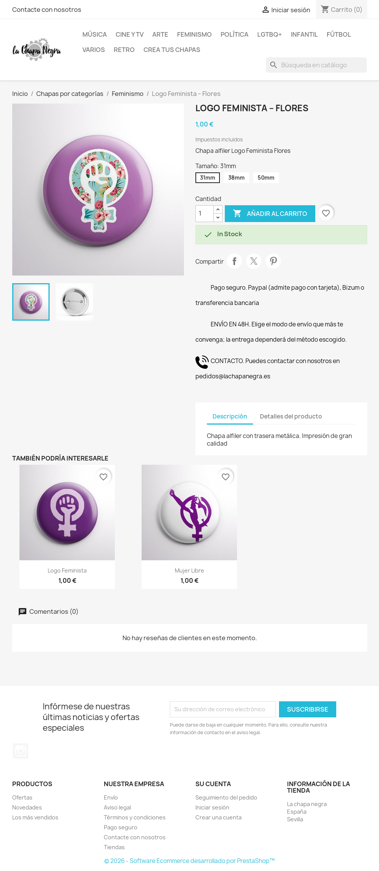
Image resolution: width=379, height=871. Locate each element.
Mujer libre (189, 570)
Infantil (304, 34)
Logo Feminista (67, 570)
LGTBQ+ (269, 34)
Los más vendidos (35, 817)
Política (234, 34)
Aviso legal (117, 807)
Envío (111, 797)
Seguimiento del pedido (226, 797)
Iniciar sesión (212, 807)
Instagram (20, 751)
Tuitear (253, 261)
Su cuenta (213, 784)
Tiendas (114, 847)
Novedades (27, 807)
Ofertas (22, 797)
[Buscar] (316, 65)
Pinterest (273, 261)
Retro (124, 49)
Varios (93, 49)
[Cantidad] (204, 213)
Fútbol (339, 34)
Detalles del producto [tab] (291, 416)
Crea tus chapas (172, 49)
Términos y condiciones (135, 817)
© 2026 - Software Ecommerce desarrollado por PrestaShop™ (189, 861)
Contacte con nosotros (46, 9)
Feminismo (194, 34)
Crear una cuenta (218, 817)
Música (94, 34)
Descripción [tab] (230, 416)
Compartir (234, 261)
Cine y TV (130, 34)
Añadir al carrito (270, 214)
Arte (160, 34)
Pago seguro (120, 827)
